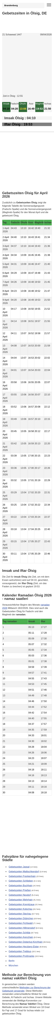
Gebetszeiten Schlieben (21, 881)
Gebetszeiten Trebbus (20, 951)
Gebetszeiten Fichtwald (21, 923)
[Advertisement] (27, 67)
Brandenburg (11, 5)
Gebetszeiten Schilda (19, 932)
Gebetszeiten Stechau (20, 914)
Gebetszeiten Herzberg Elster (24, 946)
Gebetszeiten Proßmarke (21, 956)
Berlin (12, 961)
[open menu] (49, 5)
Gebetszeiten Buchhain (20, 885)
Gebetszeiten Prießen (20, 890)
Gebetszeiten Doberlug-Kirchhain (26, 942)
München (13, 965)
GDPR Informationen (13, 1028)
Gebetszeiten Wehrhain (21, 899)
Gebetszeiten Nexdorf (20, 895)
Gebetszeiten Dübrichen (21, 918)
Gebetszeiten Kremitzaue (22, 904)
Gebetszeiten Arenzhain (21, 937)
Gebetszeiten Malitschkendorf (24, 871)
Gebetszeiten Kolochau (20, 909)
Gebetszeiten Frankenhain (22, 876)
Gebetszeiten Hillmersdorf (22, 928)
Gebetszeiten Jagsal (19, 867)
